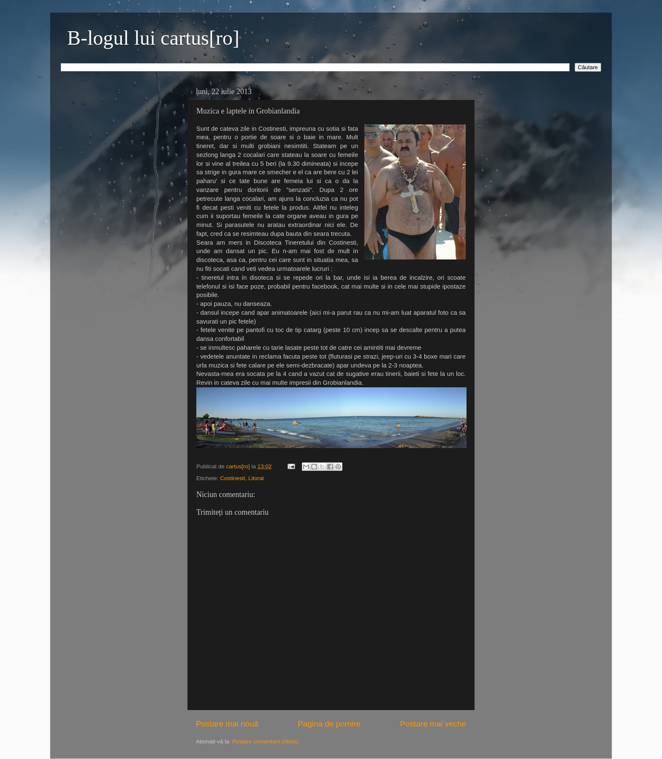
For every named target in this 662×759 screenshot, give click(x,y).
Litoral (256, 478)
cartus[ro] (239, 466)
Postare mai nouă (227, 723)
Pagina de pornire (329, 723)
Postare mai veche (433, 723)
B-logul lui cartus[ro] (153, 38)
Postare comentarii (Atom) (265, 741)
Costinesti (232, 478)
